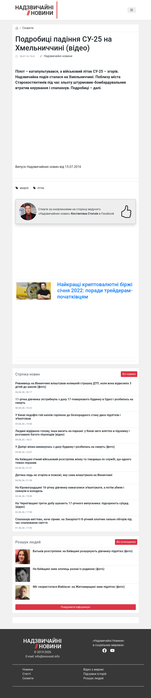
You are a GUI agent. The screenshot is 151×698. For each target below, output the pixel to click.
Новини (28, 669)
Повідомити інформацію (75, 607)
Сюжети (27, 28)
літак (40, 188)
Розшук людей (93, 678)
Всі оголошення (126, 541)
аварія (24, 188)
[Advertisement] (75, 252)
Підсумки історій (95, 674)
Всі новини (128, 374)
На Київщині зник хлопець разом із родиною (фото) (69, 569)
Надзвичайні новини (58, 56)
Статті (27, 674)
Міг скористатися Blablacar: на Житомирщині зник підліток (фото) (79, 586)
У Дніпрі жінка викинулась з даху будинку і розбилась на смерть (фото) (65, 447)
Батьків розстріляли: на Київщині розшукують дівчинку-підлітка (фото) (83, 551)
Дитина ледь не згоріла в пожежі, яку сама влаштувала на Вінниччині (63, 475)
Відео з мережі (93, 669)
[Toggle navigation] (131, 10)
